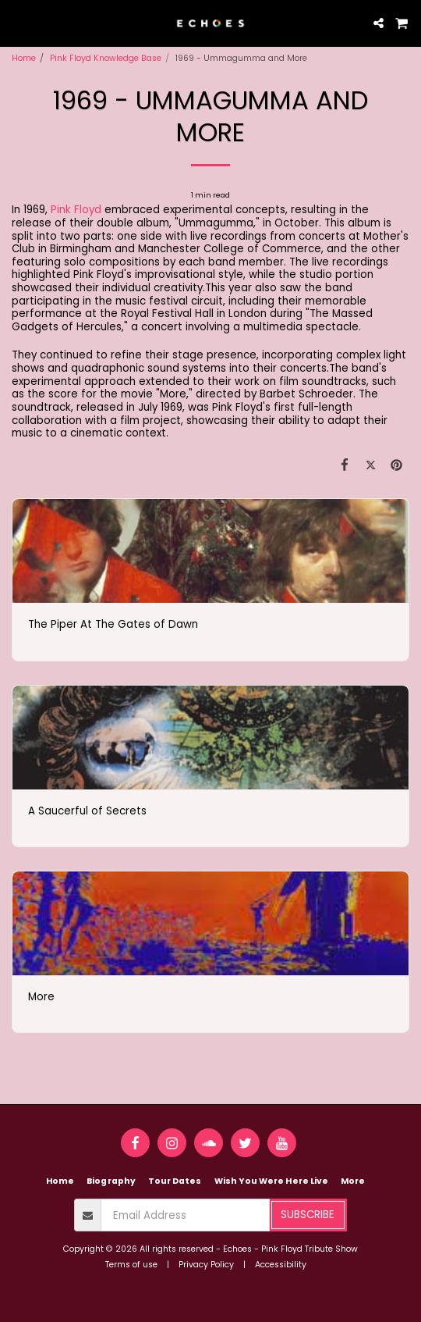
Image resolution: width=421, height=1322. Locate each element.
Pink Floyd (76, 209)
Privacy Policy (206, 1264)
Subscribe (307, 1214)
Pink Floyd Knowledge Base (105, 58)
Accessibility (280, 1264)
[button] (17, 22)
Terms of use (131, 1264)
